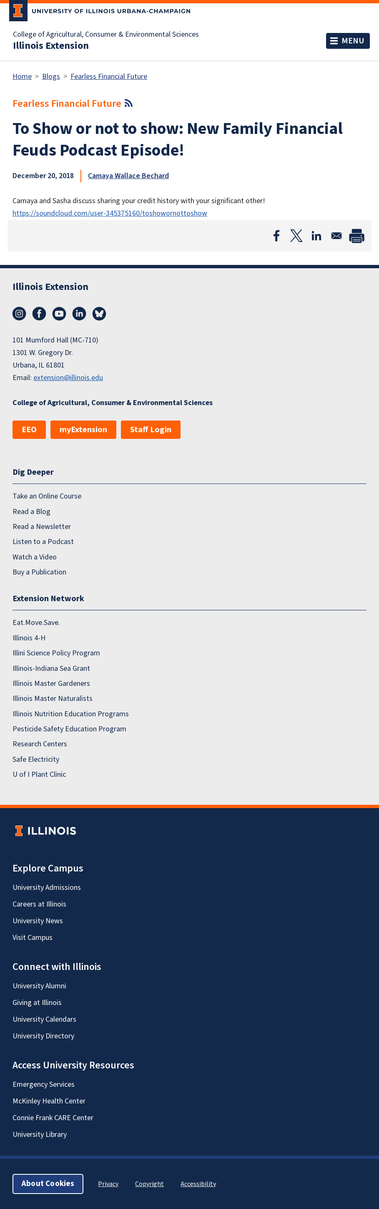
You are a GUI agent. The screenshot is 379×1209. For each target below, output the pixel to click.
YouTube (59, 314)
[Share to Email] (336, 235)
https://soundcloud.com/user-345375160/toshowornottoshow (110, 213)
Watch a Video (35, 557)
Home (22, 76)
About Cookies (48, 1183)
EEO (29, 430)
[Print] (356, 235)
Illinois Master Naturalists (53, 698)
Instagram (19, 314)
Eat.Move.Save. (36, 622)
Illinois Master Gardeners (51, 683)
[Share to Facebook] (276, 235)
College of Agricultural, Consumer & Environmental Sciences (106, 35)
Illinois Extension (51, 46)
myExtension (83, 430)
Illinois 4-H (29, 638)
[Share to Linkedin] (316, 235)
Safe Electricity (36, 759)
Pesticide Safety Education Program (69, 729)
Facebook (39, 314)
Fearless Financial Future (108, 76)
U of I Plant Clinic (39, 774)
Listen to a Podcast (43, 541)
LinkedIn (79, 314)
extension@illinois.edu (68, 378)
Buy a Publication (39, 572)
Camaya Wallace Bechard (128, 176)
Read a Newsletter (42, 526)
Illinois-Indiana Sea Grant (51, 668)
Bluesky (99, 314)
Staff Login (150, 430)
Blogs (51, 76)
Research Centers (40, 744)
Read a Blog (31, 511)
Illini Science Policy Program (56, 653)
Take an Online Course (47, 496)
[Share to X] (296, 235)
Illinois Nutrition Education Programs (71, 714)
